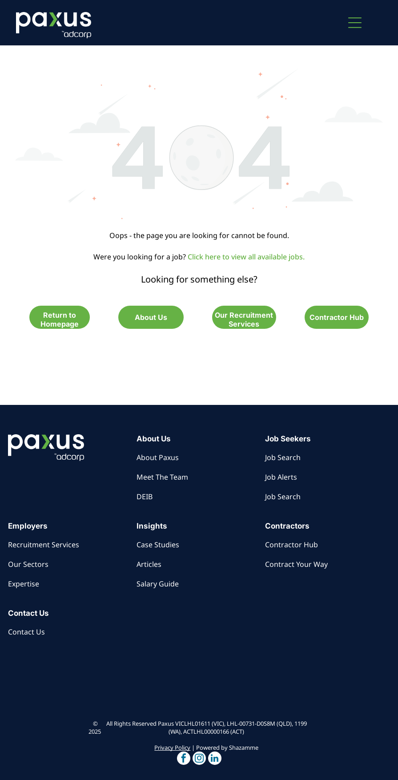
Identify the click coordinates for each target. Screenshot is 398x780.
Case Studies (158, 545)
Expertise (23, 584)
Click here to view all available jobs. (246, 257)
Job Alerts (281, 477)
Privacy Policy (172, 748)
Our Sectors (28, 564)
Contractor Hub (291, 545)
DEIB (145, 496)
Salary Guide (158, 584)
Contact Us (26, 632)
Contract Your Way (296, 564)
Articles (149, 564)
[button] (355, 22)
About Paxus (158, 457)
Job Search (283, 457)
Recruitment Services (43, 545)
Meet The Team (162, 477)
